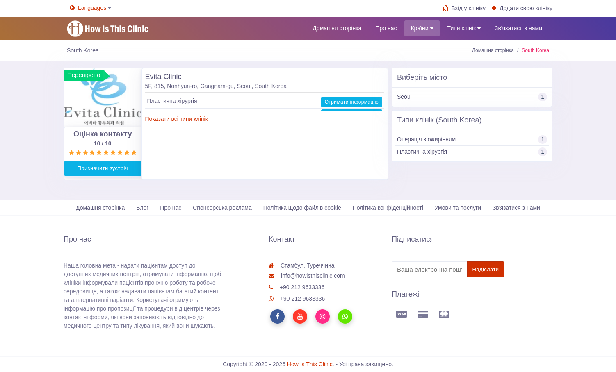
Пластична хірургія (472, 151)
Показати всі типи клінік (176, 119)
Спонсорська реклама (222, 207)
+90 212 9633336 (296, 287)
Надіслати (485, 269)
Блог (142, 207)
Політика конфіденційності (388, 207)
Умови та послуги (458, 207)
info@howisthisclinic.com (307, 275)
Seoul (472, 97)
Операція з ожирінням (472, 139)
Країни (422, 28)
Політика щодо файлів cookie (302, 207)
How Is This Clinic (310, 364)
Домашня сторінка (337, 28)
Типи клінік (464, 28)
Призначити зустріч (103, 168)
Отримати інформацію (352, 101)
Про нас (386, 28)
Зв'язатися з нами (518, 28)
